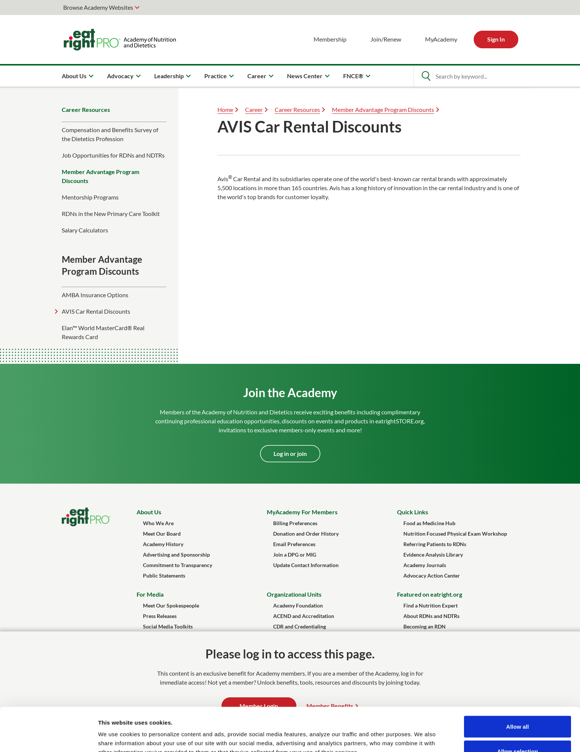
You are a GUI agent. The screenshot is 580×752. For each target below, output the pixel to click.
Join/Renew (385, 39)
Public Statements (164, 575)
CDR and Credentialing (299, 626)
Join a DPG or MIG (294, 554)
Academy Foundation (298, 605)
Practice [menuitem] (215, 75)
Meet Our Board (162, 533)
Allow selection (517, 707)
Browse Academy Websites (98, 7)
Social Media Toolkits (168, 626)
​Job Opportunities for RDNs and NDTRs (113, 155)
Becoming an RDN (424, 626)
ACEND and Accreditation (303, 616)
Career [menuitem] (256, 75)
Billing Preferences (295, 523)
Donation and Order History (306, 533)
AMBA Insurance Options (95, 294)
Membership (330, 39)
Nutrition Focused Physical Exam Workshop (455, 533)
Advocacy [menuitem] (120, 75)
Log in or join (290, 453)
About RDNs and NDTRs (431, 616)
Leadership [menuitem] (169, 75)
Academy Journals (424, 565)
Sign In (496, 39)
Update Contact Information (306, 565)
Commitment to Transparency (177, 565)
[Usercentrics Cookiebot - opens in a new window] (48, 737)
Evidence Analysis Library (433, 554)
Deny (518, 732)
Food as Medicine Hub (429, 523)
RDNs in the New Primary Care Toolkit (111, 213)
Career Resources (86, 109)
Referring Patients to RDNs (434, 544)
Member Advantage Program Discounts (100, 176)
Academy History (163, 544)
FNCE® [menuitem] (353, 75)
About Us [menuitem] (74, 75)
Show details (392, 733)
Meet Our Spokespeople (171, 605)
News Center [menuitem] (305, 75)
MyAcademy (441, 39)
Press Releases (160, 616)
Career (254, 109)
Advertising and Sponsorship (176, 554)
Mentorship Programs (90, 197)
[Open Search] (426, 76)
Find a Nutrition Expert (430, 605)
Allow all (517, 683)
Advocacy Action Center (431, 575)
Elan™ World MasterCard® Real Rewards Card (103, 332)
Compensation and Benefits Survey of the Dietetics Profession (110, 134)
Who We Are (158, 523)
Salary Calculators (85, 230)
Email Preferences (294, 544)
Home (225, 109)
